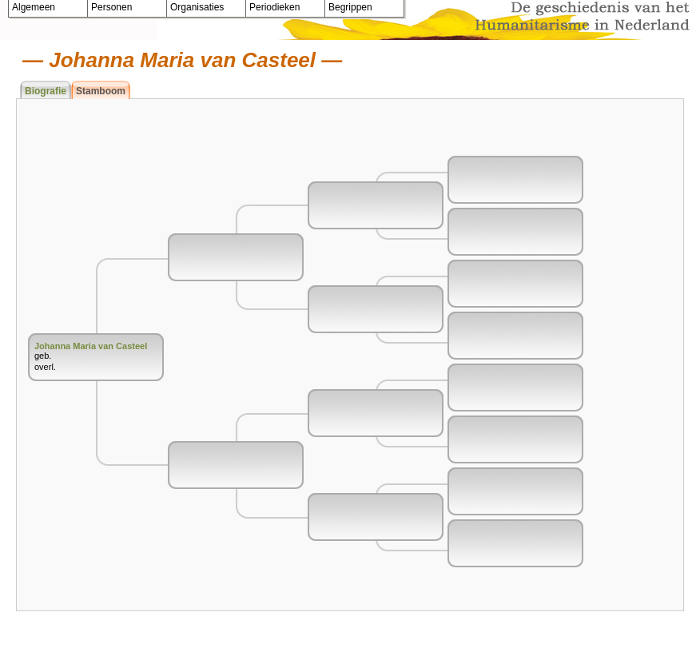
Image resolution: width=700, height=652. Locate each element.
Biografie (45, 91)
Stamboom (100, 91)
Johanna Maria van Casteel (90, 346)
